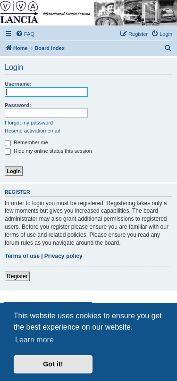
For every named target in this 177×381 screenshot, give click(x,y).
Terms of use (22, 256)
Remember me (26, 142)
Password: (18, 105)
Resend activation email (32, 130)
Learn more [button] (34, 340)
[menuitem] (25, 34)
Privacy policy (63, 256)
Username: (18, 84)
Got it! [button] (53, 364)
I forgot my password (29, 122)
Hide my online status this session (48, 151)
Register (17, 276)
